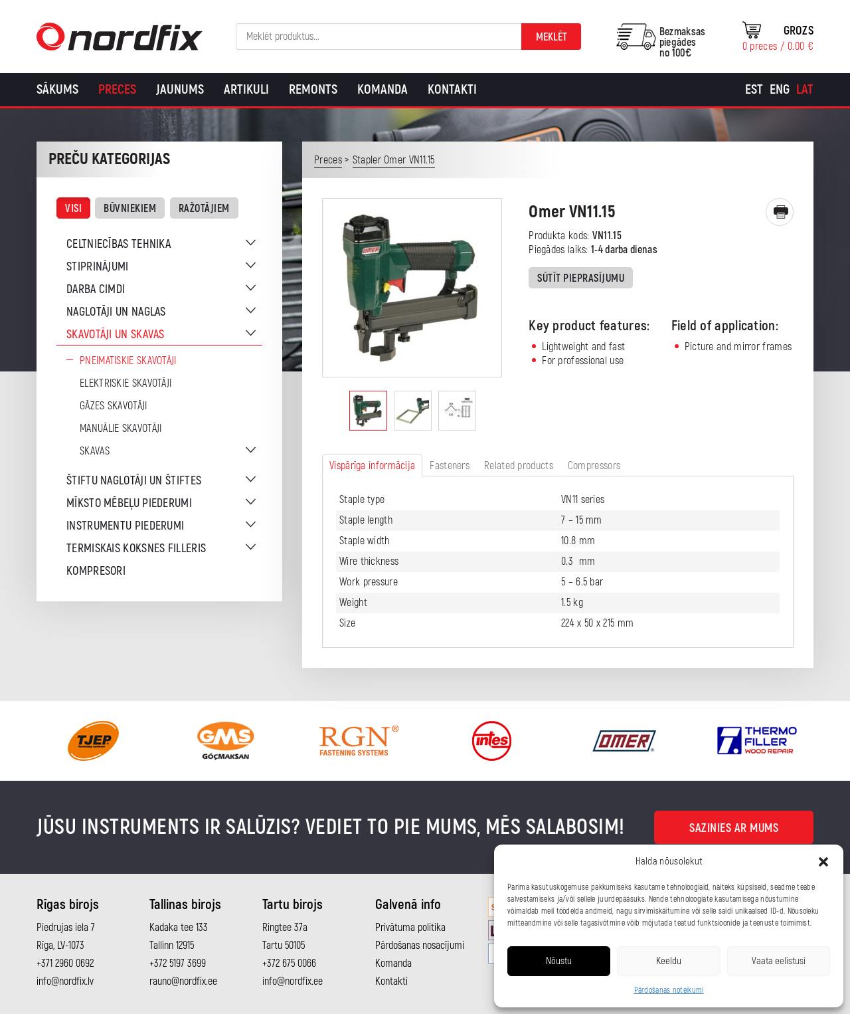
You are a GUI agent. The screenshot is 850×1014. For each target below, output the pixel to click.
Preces (117, 89)
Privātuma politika (410, 927)
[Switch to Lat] (804, 89)
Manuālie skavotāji (120, 428)
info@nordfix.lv (65, 981)
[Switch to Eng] (780, 89)
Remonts (313, 89)
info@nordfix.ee (292, 981)
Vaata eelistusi (779, 961)
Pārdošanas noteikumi (669, 990)
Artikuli (246, 89)
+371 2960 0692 (65, 963)
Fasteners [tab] (449, 465)
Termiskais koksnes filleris (136, 548)
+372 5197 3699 (177, 963)
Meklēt (551, 37)
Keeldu (668, 961)
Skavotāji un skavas (115, 334)
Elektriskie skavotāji (125, 383)
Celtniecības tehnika (118, 244)
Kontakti (452, 89)
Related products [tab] (518, 465)
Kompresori (96, 571)
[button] (823, 861)
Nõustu (559, 961)
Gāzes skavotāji (113, 406)
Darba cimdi (95, 289)
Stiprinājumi (97, 266)
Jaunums (180, 89)
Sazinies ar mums (733, 828)
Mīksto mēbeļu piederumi (129, 503)
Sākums (57, 89)
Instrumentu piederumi (125, 526)
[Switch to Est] (754, 89)
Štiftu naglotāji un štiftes (133, 480)
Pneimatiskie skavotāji (128, 360)
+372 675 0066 (289, 963)
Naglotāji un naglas (116, 312)
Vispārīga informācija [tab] (372, 465)
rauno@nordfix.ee (183, 981)
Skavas (95, 451)
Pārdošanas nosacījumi (419, 945)
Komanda (382, 89)
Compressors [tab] (594, 465)
